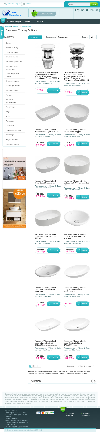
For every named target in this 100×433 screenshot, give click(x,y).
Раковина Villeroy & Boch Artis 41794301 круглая (74, 131)
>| (39, 366)
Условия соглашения (85, 414)
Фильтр (2, 33)
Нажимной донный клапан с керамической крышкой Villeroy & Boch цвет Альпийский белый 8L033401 (47, 75)
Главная (8, 26)
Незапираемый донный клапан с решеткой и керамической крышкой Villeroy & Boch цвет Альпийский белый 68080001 (76, 76)
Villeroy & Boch (26, 26)
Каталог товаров (14, 21)
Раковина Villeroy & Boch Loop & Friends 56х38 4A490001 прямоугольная (46, 343)
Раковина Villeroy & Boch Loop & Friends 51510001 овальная (45, 290)
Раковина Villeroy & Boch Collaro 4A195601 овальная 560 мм (46, 236)
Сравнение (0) (35, 37)
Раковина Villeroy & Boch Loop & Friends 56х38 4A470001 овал (74, 290)
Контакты (39, 21)
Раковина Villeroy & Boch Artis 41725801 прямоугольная (48, 131)
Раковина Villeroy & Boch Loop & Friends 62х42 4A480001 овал (74, 343)
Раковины (16, 26)
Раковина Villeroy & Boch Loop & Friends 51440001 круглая (74, 236)
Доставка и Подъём (13, 4)
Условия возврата (70, 414)
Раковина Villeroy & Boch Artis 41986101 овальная (45, 182)
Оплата (28, 4)
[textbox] (81, 4)
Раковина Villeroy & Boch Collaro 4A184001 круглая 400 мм (76, 183)
